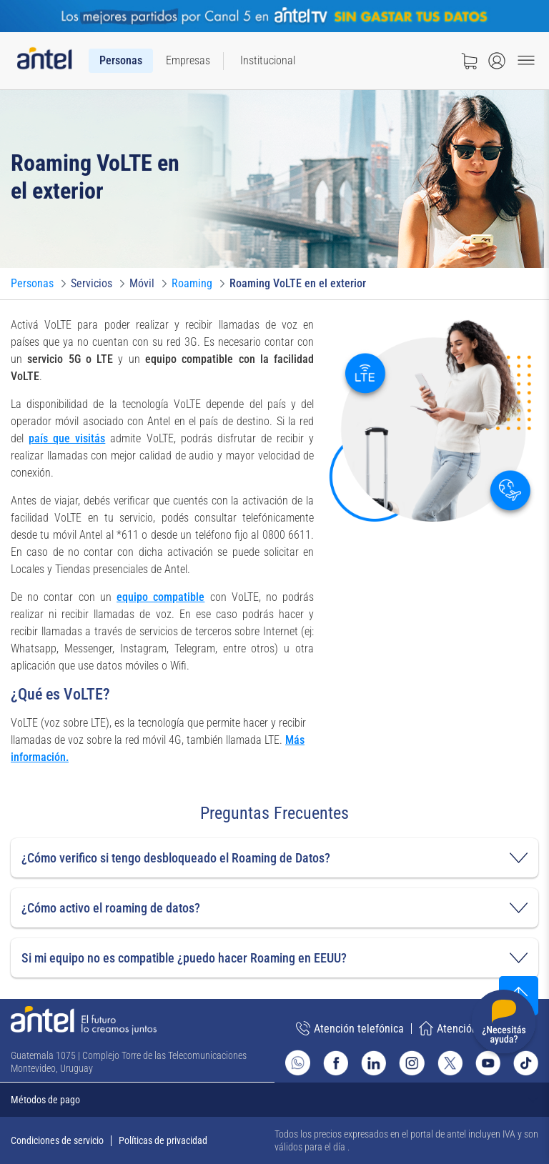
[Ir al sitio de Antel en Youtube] (487, 1062)
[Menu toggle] (526, 60)
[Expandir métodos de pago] (274, 1099)
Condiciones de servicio (57, 1140)
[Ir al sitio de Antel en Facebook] (335, 1062)
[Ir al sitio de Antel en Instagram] (411, 1062)
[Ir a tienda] (469, 60)
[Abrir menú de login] (497, 61)
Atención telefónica (350, 1028)
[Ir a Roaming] (192, 283)
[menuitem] (121, 61)
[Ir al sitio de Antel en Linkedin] (373, 1062)
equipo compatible (160, 597)
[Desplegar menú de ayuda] (503, 1024)
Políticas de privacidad (163, 1140)
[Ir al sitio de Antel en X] (450, 1062)
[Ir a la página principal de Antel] (84, 1020)
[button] (274, 857)
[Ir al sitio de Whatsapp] (297, 1062)
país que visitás (67, 438)
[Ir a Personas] (32, 283)
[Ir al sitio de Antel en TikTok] (525, 1062)
